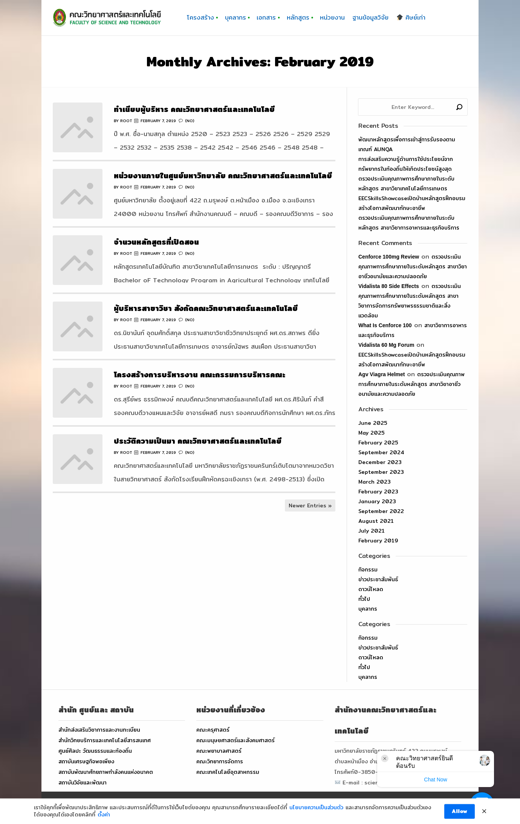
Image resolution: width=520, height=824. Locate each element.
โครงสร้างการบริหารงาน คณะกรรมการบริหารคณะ (199, 374)
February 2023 (378, 491)
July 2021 (371, 531)
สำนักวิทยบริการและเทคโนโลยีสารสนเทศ (104, 740)
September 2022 (381, 511)
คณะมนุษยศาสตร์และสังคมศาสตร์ (235, 740)
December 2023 (380, 462)
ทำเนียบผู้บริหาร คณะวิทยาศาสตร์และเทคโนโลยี (194, 109)
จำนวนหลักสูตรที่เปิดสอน (156, 242)
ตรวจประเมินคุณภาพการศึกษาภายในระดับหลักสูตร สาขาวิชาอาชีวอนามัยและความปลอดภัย (412, 266)
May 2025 (371, 433)
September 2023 (381, 472)
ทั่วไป (364, 599)
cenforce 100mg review (388, 257)
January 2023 (377, 501)
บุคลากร (367, 609)
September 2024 (381, 452)
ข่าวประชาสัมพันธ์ (378, 579)
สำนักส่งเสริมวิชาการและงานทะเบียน (99, 730)
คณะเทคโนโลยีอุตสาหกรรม (227, 772)
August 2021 (376, 521)
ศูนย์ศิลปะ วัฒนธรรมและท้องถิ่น (95, 751)
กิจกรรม (368, 569)
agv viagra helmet (381, 374)
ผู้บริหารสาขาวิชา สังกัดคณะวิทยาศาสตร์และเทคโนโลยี (206, 308)
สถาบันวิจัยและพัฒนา (82, 782)
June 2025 (372, 423)
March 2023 (374, 482)
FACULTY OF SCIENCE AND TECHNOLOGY (225, 808)
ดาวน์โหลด (370, 589)
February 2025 (378, 442)
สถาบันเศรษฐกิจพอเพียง (86, 761)
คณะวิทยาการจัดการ (219, 761)
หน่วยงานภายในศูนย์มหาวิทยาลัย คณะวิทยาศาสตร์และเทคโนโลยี (223, 175)
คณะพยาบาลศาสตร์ (219, 751)
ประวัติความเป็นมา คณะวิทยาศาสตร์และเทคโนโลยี (197, 441)
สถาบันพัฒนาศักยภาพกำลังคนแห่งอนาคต (105, 772)
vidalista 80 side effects (388, 286)
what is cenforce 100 (385, 325)
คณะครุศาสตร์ (212, 730)
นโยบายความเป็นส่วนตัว (316, 818)
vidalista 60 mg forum (386, 345)
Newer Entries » (310, 505)
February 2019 (378, 540)
